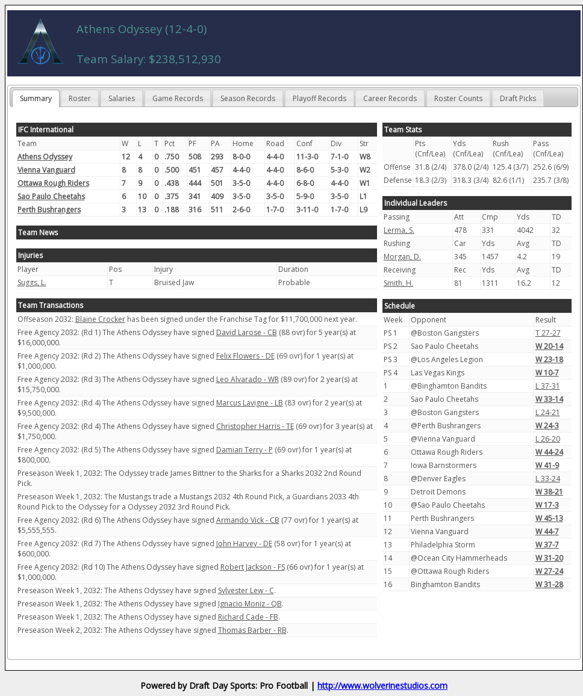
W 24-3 (547, 425)
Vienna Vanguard (46, 170)
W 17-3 (547, 505)
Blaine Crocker (100, 319)
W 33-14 (549, 399)
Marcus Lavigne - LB (249, 403)
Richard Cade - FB (248, 617)
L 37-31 (547, 386)
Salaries (121, 98)
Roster (80, 98)
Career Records (390, 98)
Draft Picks (518, 98)
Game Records (177, 98)
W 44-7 (547, 531)
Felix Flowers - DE (245, 356)
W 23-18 (549, 359)
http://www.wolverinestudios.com (382, 685)
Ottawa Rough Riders (53, 183)
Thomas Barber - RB (252, 630)
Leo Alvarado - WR (247, 379)
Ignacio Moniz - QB (250, 604)
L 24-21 (547, 412)
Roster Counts (458, 98)
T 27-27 (548, 333)
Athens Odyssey (44, 157)
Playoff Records (319, 98)
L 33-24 (547, 478)
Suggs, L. (31, 282)
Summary (36, 98)
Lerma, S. (399, 230)
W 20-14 (549, 346)
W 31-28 (549, 584)
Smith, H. (398, 283)
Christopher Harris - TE (255, 426)
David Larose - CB (246, 332)
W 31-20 (549, 558)
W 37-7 (547, 545)
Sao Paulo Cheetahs (51, 196)
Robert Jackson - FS (252, 567)
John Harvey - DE (244, 543)
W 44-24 (549, 452)
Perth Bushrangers (49, 210)
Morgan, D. (402, 256)
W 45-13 (549, 518)
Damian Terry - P (244, 450)
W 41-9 (547, 465)
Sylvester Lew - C (246, 590)
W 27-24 (549, 571)
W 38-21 (549, 492)
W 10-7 (547, 373)
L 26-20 (547, 439)
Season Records (247, 98)
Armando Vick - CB (247, 520)
